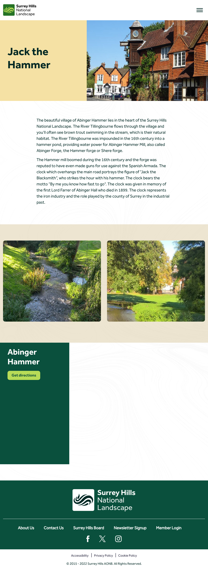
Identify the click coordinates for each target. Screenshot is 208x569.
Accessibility (80, 555)
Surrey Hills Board (88, 527)
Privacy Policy (103, 555)
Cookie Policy (127, 555)
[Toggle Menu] (199, 10)
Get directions (24, 375)
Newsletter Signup (130, 527)
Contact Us (54, 527)
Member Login (168, 527)
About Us (26, 527)
